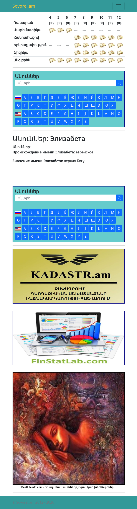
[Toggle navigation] (118, 6)
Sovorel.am (24, 6)
